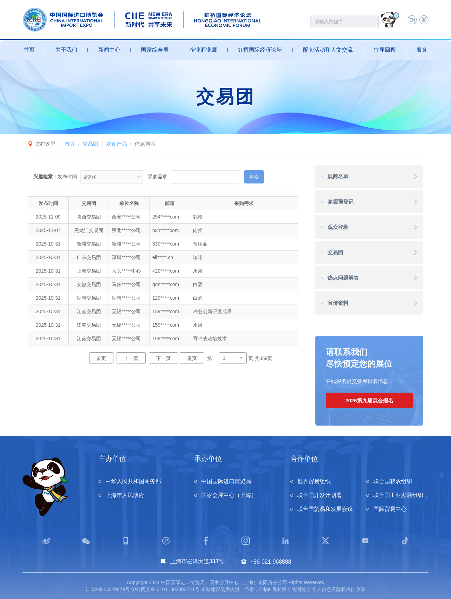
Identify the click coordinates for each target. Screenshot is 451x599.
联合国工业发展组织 (398, 495)
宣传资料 (337, 303)
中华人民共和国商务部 (133, 481)
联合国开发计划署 (319, 495)
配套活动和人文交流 (328, 50)
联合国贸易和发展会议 (325, 509)
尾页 (192, 358)
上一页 (131, 358)
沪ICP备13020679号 (108, 589)
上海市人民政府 (124, 495)
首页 (29, 50)
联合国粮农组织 (392, 481)
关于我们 (66, 50)
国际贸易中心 (390, 509)
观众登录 (337, 227)
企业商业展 (203, 50)
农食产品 (116, 144)
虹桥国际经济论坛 (260, 50)
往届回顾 (385, 50)
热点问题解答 (343, 278)
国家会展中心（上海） (229, 495)
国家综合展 (155, 50)
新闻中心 (109, 50)
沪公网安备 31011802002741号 (165, 589)
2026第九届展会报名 (369, 400)
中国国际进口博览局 (226, 481)
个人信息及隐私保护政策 (338, 589)
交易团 (90, 144)
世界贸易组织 (314, 481)
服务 (421, 50)
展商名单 (337, 176)
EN (412, 20)
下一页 (163, 358)
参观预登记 (340, 202)
